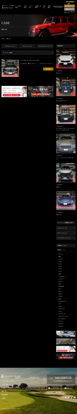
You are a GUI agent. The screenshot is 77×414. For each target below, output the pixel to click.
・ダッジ (59, 289)
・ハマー (59, 304)
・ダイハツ (60, 254)
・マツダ (59, 269)
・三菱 (59, 274)
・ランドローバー (61, 314)
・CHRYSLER (60, 286)
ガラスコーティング (10, 46)
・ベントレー (60, 321)
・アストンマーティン (62, 316)
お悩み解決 (25, 6)
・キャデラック (61, 309)
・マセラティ (60, 326)
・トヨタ (59, 261)
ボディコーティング (27, 46)
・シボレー (60, 306)
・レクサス (60, 259)
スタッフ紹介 (5, 384)
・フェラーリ (60, 279)
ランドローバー (33, 63)
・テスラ (59, 281)
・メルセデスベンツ (62, 301)
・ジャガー (60, 311)
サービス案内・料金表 (8, 381)
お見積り (4, 398)
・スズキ (59, 266)
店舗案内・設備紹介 (7, 388)
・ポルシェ (60, 294)
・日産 (59, 256)
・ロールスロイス (61, 318)
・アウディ (60, 296)
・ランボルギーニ (61, 276)
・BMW (59, 299)
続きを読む (48, 69)
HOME (3, 38)
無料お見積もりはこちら (69, 6)
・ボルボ (59, 291)
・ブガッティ (60, 323)
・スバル (59, 271)
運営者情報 (49, 6)
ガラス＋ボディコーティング (45, 46)
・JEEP (59, 284)
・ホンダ (59, 264)
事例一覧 (4, 391)
